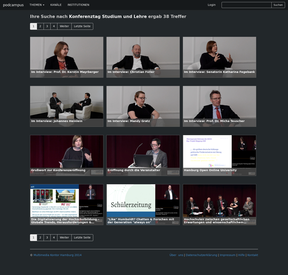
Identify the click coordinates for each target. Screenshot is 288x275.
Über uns (176, 255)
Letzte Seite (82, 26)
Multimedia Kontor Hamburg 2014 (58, 255)
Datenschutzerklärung (201, 255)
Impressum (228, 255)
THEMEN (37, 5)
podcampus (13, 5)
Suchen (278, 5)
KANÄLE (56, 5)
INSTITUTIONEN (78, 5)
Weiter (64, 26)
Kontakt (252, 255)
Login (212, 5)
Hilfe (241, 255)
